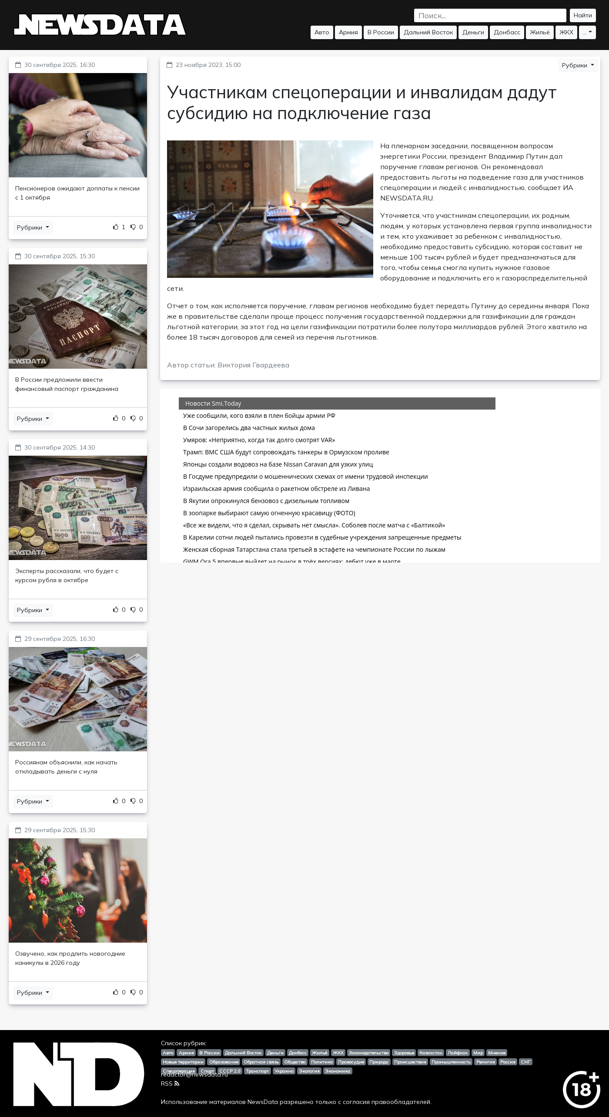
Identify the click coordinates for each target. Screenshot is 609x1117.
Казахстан (430, 1053)
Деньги (473, 32)
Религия (485, 1062)
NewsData (263, 1102)
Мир (478, 1053)
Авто (322, 32)
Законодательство (368, 1053)
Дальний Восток (428, 32)
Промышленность (451, 1062)
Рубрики (30, 227)
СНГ (525, 1062)
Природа (378, 1062)
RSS (170, 1083)
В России (381, 32)
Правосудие (351, 1062)
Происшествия (410, 1062)
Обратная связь (261, 1062)
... (585, 32)
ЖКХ (566, 32)
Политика (322, 1062)
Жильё (540, 32)
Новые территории (183, 1062)
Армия (348, 32)
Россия (507, 1062)
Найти (583, 15)
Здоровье (404, 1053)
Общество (294, 1062)
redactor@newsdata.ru (194, 1074)
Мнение (496, 1053)
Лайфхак (458, 1053)
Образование (223, 1062)
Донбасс (507, 32)
